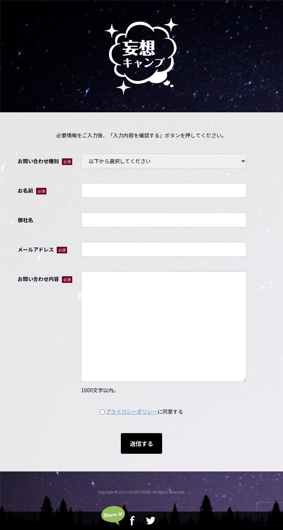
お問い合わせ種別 (45, 161)
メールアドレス (42, 249)
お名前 (32, 190)
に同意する (141, 411)
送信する (141, 443)
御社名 (25, 220)
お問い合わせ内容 (45, 279)
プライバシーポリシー (131, 411)
